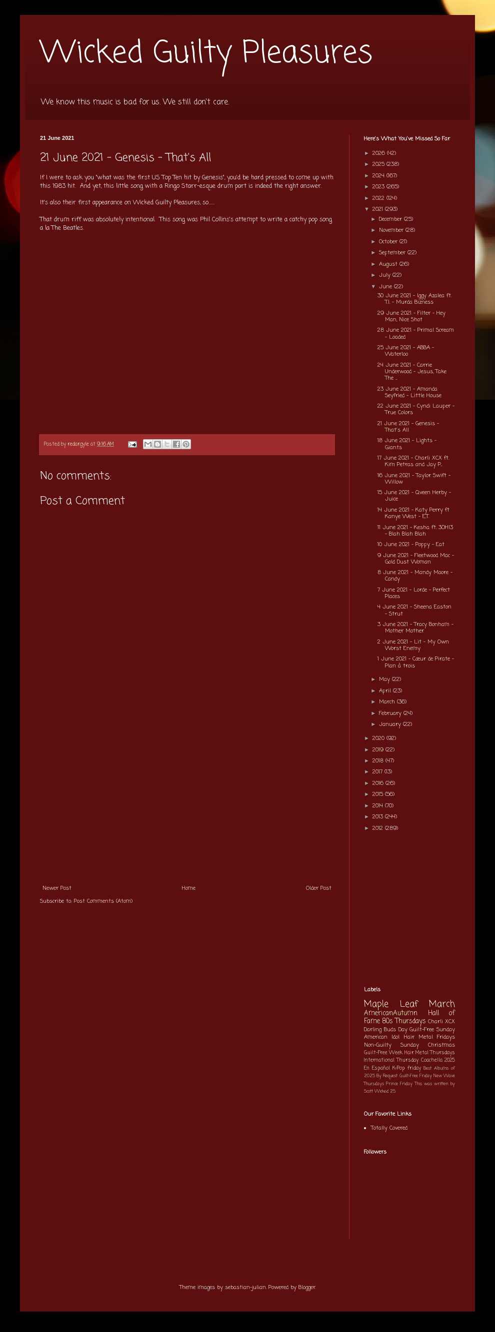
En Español (377, 1068)
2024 (379, 176)
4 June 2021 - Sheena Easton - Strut (415, 610)
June (386, 287)
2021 (378, 209)
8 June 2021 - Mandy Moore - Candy (415, 576)
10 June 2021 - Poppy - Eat (411, 545)
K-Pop (398, 1068)
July (385, 275)
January (391, 724)
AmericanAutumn (391, 1013)
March (388, 702)
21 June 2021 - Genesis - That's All (408, 427)
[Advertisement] (187, 804)
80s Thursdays (404, 1021)
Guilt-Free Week (383, 1053)
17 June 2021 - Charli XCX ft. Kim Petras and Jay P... (413, 461)
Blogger (307, 1288)
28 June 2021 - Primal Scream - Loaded (416, 333)
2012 (378, 828)
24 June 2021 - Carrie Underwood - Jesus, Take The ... (412, 371)
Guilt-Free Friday (416, 1076)
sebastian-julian (245, 1288)
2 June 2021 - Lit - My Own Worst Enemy (413, 645)
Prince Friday (399, 1084)
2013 (378, 817)
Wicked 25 (385, 1091)
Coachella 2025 (438, 1060)
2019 (379, 750)
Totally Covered (389, 1128)
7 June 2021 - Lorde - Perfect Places (414, 593)
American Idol (382, 1037)
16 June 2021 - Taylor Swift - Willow (414, 479)
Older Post (319, 888)
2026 (379, 153)
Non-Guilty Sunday (391, 1045)
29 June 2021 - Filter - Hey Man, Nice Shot (412, 316)
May (385, 679)
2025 (379, 164)
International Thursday (391, 1060)
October (389, 242)
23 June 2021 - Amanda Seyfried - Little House (410, 392)
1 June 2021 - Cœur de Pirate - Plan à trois (416, 662)
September (393, 253)
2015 (378, 794)
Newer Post (57, 888)
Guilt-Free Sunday (432, 1030)
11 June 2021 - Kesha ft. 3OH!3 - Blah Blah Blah (415, 531)
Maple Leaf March (409, 1004)
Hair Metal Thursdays (430, 1053)
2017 (378, 772)
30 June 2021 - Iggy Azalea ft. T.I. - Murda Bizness (415, 299)
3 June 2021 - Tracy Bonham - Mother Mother (416, 628)
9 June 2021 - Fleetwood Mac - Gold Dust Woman (416, 559)
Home (189, 888)
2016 (379, 783)
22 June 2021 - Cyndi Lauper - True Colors (416, 409)
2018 (379, 761)
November (392, 230)
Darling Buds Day (386, 1030)
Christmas (441, 1045)
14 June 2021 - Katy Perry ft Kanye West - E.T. (414, 513)
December (391, 219)
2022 (379, 198)
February (391, 713)
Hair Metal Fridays (430, 1037)
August (389, 264)
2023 (379, 187)
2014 (378, 806)
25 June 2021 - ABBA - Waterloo (406, 351)
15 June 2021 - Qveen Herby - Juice (414, 496)
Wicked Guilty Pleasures (206, 53)
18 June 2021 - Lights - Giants (407, 444)
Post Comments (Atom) (103, 901)
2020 (379, 738)
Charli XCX (441, 1022)
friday (414, 1068)
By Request (387, 1076)
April (386, 691)
